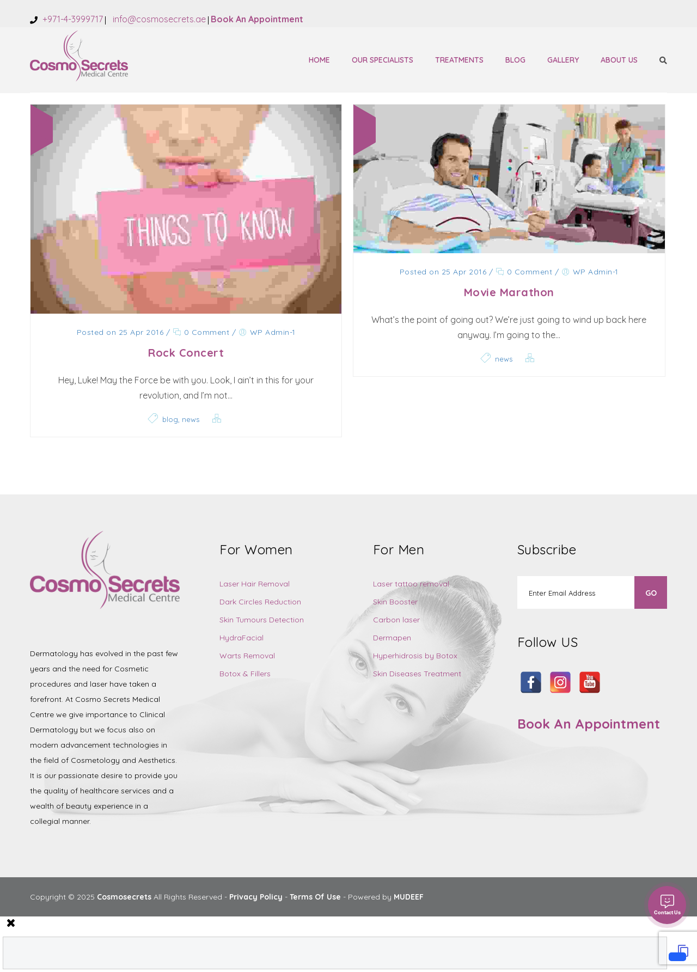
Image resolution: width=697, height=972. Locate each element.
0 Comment (201, 332)
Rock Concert (186, 352)
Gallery (563, 60)
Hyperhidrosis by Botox (415, 656)
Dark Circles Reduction (260, 602)
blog (170, 419)
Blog (515, 60)
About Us (619, 60)
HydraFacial (241, 638)
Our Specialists (382, 60)
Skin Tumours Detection (261, 620)
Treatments (459, 60)
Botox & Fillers (245, 673)
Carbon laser (396, 620)
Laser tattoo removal (411, 584)
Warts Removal (247, 656)
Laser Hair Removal (254, 584)
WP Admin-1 (273, 332)
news (190, 419)
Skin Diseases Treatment (417, 673)
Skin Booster (395, 602)
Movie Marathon (509, 292)
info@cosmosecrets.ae (158, 19)
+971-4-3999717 (71, 19)
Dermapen (392, 638)
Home (319, 60)
